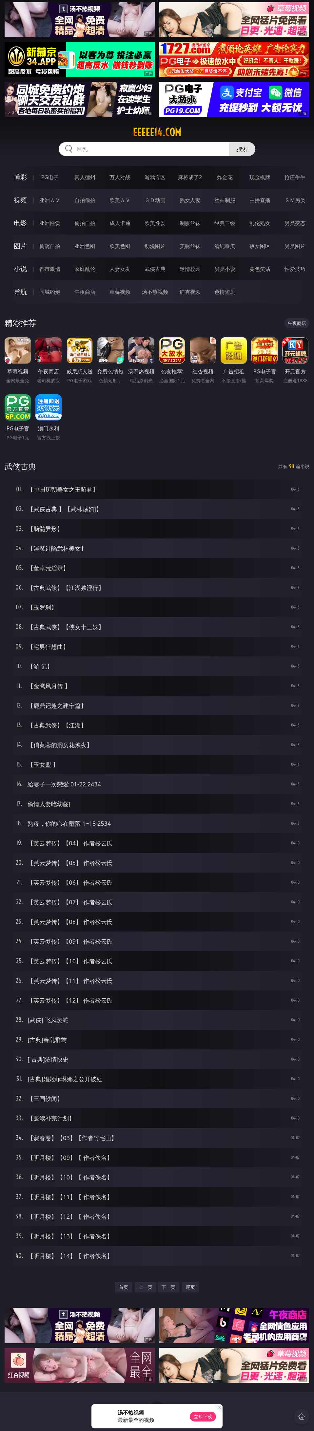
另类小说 (224, 269)
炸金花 (225, 177)
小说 (20, 268)
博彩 (20, 177)
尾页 (190, 1287)
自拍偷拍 (84, 200)
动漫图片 (155, 246)
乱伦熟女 (259, 223)
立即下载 (203, 1416)
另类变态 (295, 223)
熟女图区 (259, 246)
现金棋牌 (259, 177)
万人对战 (119, 177)
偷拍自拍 (84, 223)
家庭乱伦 (84, 269)
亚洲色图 (84, 246)
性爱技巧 (295, 269)
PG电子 (49, 177)
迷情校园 (190, 269)
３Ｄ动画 (155, 200)
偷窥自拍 (49, 246)
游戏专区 (155, 177)
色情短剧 (224, 291)
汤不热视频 (155, 291)
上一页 (145, 1287)
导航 (20, 291)
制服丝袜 (190, 223)
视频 (20, 200)
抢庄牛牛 (295, 177)
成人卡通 (119, 223)
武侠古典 (155, 269)
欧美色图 (119, 246)
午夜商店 (84, 291)
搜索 (242, 149)
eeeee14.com (157, 132)
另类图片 (295, 246)
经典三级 (224, 223)
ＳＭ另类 (295, 200)
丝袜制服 (224, 200)
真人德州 (84, 177)
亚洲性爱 (49, 223)
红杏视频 (190, 291)
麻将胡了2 (190, 177)
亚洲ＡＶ (49, 200)
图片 (20, 245)
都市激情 (49, 269)
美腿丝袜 (190, 246)
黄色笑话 (259, 269)
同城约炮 (49, 291)
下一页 (168, 1287)
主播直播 (259, 200)
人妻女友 (119, 269)
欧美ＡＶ (119, 200)
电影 (20, 222)
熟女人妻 (190, 200)
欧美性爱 (155, 223)
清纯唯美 (224, 246)
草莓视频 (119, 291)
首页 (123, 1287)
